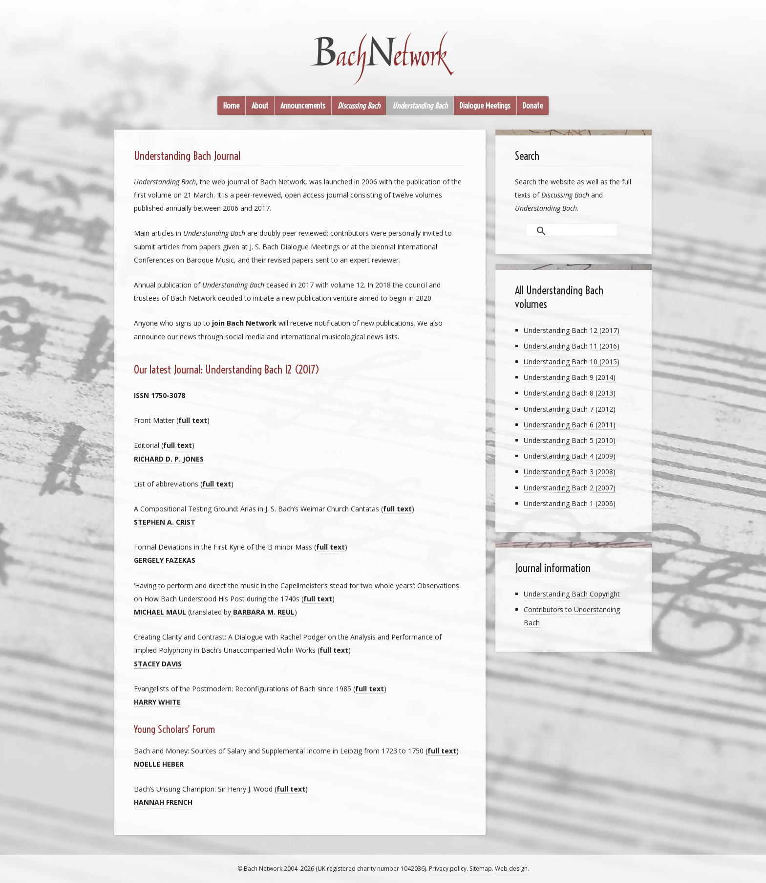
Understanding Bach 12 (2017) (571, 330)
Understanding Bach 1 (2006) (570, 503)
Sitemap (480, 868)
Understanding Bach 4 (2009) (570, 456)
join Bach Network (244, 323)
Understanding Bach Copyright (572, 593)
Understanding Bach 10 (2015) (571, 361)
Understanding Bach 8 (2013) (570, 392)
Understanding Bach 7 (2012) (570, 409)
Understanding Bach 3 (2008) (570, 471)
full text (192, 420)
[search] (562, 230)
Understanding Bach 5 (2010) (570, 440)
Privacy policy (448, 868)
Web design (511, 868)
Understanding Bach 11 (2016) (571, 346)
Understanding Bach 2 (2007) (570, 487)
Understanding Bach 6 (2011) (570, 424)
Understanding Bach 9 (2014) (570, 377)
